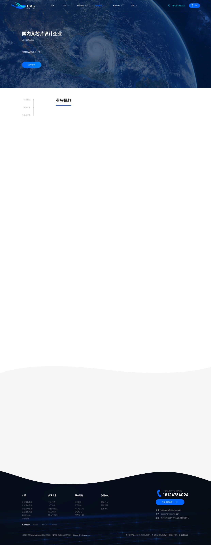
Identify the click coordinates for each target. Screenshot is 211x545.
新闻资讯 (104, 505)
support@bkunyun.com (170, 514)
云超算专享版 (27, 508)
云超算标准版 (27, 502)
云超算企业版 (27, 505)
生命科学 (51, 502)
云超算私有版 (27, 512)
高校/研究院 (53, 508)
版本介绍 (25, 518)
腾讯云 (44, 524)
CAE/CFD (52, 512)
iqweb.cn (86, 535)
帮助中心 (104, 502)
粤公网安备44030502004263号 (138, 535)
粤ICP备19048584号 (159, 535)
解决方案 (27, 107)
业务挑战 (27, 100)
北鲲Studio (26, 515)
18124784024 (178, 5)
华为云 (54, 524)
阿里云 (35, 524)
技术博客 (104, 508)
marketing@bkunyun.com (171, 510)
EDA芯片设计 (53, 515)
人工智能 (51, 505)
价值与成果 (26, 115)
